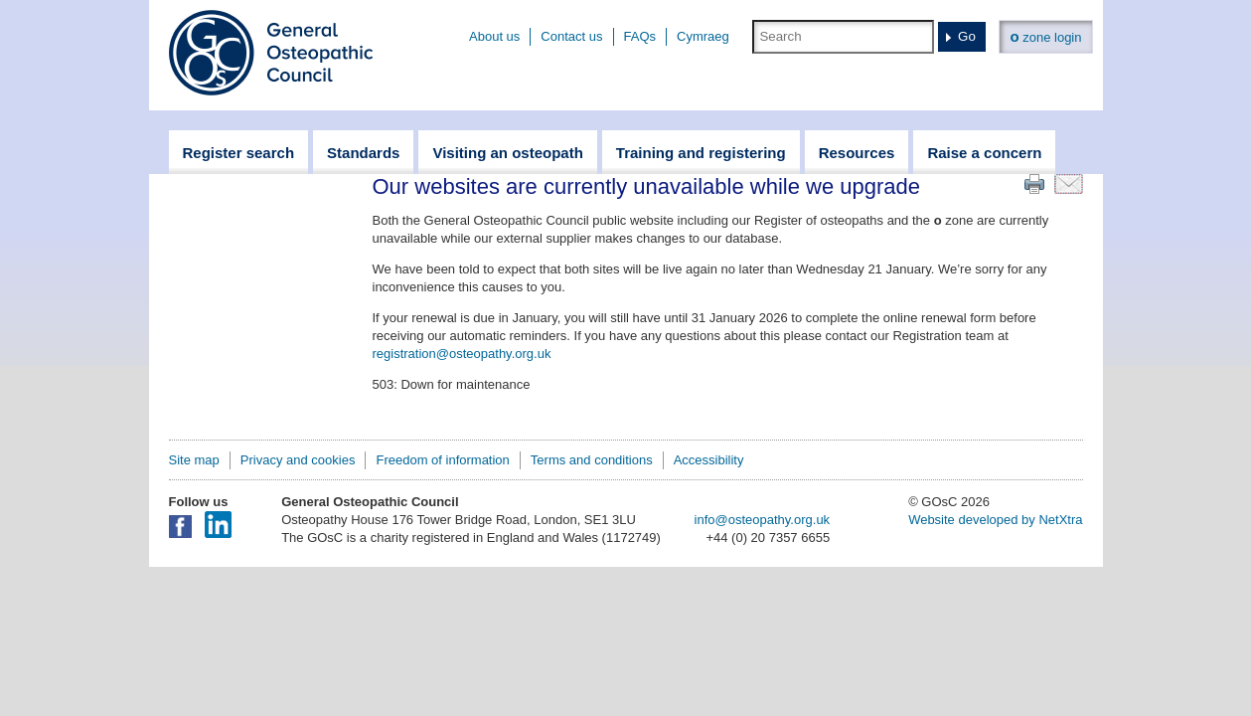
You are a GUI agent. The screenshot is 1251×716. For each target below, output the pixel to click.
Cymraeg (703, 36)
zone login (1045, 36)
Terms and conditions (592, 459)
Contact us (571, 36)
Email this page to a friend (1068, 184)
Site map (194, 459)
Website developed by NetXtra (995, 519)
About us (494, 36)
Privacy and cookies (298, 459)
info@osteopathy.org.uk (763, 519)
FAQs (640, 36)
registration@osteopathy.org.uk (462, 353)
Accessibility (709, 459)
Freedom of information (442, 459)
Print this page (1034, 184)
